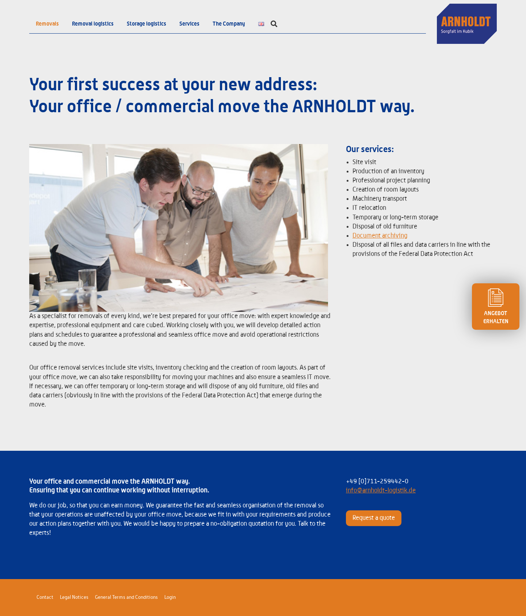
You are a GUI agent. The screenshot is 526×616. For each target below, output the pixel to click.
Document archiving (379, 236)
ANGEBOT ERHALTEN (495, 306)
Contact (45, 597)
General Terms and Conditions (126, 597)
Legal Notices (74, 597)
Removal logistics (93, 24)
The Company (229, 24)
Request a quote (373, 518)
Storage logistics (146, 24)
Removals (47, 24)
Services (189, 24)
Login (170, 597)
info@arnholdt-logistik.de (381, 490)
